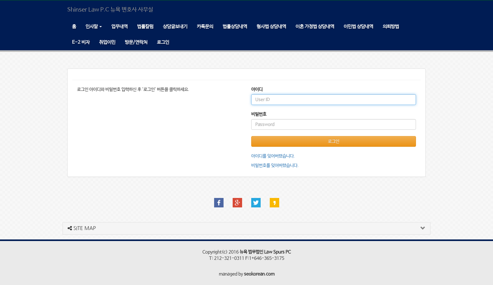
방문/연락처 (136, 42)
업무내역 (119, 26)
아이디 (257, 89)
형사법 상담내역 (271, 26)
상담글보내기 (175, 26)
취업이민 (107, 42)
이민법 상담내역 (358, 26)
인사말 (94, 26)
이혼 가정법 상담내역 (315, 26)
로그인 (163, 42)
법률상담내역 (235, 26)
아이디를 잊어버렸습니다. (273, 156)
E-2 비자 (81, 42)
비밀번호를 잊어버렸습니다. (275, 165)
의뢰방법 (391, 26)
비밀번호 (258, 114)
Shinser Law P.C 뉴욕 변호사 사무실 (110, 10)
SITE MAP (82, 228)
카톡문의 (205, 26)
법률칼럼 (145, 26)
